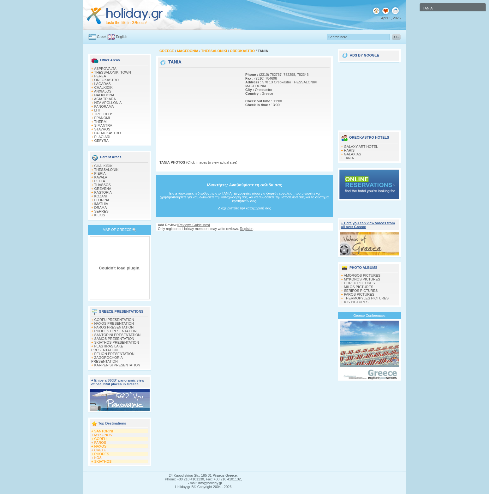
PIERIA (100, 173)
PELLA (99, 181)
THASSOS (102, 185)
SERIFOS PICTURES (361, 290)
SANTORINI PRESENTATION (117, 335)
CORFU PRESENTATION (114, 320)
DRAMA (100, 207)
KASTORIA (103, 192)
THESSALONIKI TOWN (112, 72)
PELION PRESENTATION (114, 354)
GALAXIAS (352, 154)
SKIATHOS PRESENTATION (116, 342)
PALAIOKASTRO (107, 133)
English (121, 37)
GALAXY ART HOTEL (361, 146)
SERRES (101, 211)
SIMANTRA (103, 125)
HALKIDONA (104, 95)
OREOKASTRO (106, 80)
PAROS (100, 442)
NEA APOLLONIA (108, 103)
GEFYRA (101, 140)
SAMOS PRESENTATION (114, 338)
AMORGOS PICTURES (362, 275)
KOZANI (100, 196)
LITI (97, 110)
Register (246, 229)
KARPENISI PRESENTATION (117, 365)
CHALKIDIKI (104, 87)
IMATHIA (101, 204)
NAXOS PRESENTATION (114, 323)
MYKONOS (103, 435)
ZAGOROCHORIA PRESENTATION (106, 359)
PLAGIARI (102, 137)
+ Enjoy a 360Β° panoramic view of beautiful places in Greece (117, 382)
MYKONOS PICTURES (362, 279)
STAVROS (102, 129)
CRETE (100, 450)
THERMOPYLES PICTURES (366, 298)
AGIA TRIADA (105, 99)
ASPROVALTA (105, 68)
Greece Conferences (369, 315)
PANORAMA (104, 106)
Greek (101, 37)
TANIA (349, 158)
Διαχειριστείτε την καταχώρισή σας (244, 208)
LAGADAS (102, 84)
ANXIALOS (102, 91)
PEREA (100, 76)
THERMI (100, 122)
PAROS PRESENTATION (114, 327)
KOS (98, 458)
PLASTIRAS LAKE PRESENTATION (107, 348)
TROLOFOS (103, 114)
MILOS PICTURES (358, 287)
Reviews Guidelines (193, 225)
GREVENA (102, 188)
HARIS (349, 150)
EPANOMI (102, 118)
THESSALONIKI (106, 170)
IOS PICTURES (356, 302)
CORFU (100, 439)
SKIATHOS (103, 461)
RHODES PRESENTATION (115, 331)
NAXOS (100, 446)
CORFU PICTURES (359, 283)
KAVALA (100, 177)
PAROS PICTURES (359, 294)
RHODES (101, 454)
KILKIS (99, 215)
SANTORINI (103, 431)
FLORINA (102, 200)
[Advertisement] (198, 108)
